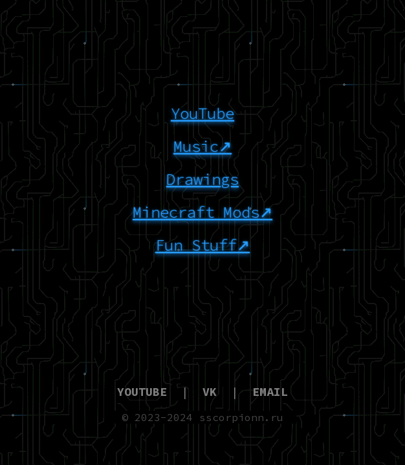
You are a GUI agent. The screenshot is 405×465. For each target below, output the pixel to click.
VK (209, 391)
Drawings (202, 179)
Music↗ (202, 146)
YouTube (202, 113)
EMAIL (270, 391)
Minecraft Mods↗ (202, 212)
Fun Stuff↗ (202, 245)
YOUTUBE (142, 391)
